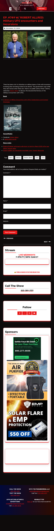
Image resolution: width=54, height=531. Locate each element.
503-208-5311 (15, 495)
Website (5, 221)
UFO (43, 157)
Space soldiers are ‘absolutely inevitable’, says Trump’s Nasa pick (23, 150)
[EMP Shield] (27, 420)
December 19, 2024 (13, 28)
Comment (7, 173)
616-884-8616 (16, 506)
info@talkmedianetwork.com (15, 503)
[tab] (10, 8)
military (18, 157)
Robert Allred (14, 91)
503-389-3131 (15, 491)
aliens (11, 157)
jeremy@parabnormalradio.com (39, 491)
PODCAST (42, 8)
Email (5, 211)
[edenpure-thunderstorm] (27, 380)
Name (5, 201)
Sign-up (29, 501)
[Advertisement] (14, 456)
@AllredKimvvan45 (10, 139)
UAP (37, 157)
